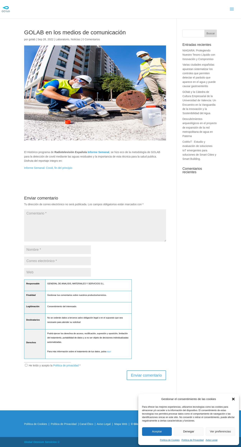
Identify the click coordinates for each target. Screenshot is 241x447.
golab (32, 39)
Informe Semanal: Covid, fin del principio (48, 167)
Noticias (75, 39)
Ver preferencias (220, 431)
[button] (233, 399)
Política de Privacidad (193, 440)
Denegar (188, 431)
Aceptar (157, 431)
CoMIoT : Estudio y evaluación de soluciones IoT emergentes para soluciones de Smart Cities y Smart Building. (199, 150)
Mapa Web (120, 424)
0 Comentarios (91, 39)
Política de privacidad (66, 365)
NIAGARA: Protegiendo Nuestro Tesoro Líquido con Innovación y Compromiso (198, 55)
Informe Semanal (98, 152)
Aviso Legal (211, 440)
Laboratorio (62, 39)
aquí (109, 351)
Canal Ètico (87, 424)
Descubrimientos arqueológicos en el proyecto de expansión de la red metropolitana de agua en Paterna (199, 127)
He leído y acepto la (53, 365)
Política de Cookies (170, 440)
